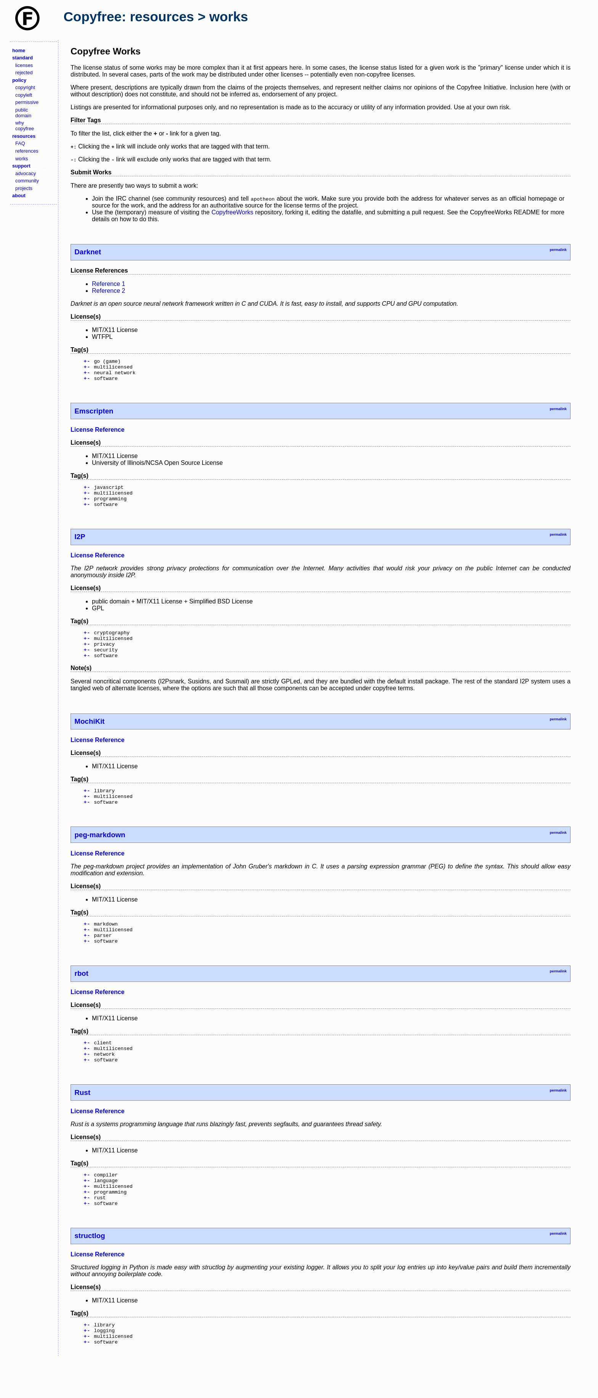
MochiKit (89, 736)
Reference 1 (108, 284)
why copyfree (24, 125)
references (26, 151)
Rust (82, 1120)
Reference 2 (108, 290)
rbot (81, 996)
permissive (27, 102)
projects (23, 188)
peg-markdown (99, 853)
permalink (558, 250)
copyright (25, 87)
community (27, 181)
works (21, 158)
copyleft (23, 95)
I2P (79, 546)
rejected (24, 72)
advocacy (25, 173)
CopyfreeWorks (232, 212)
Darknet (87, 252)
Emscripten (93, 416)
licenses (24, 65)
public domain (23, 112)
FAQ (20, 143)
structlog (89, 1270)
